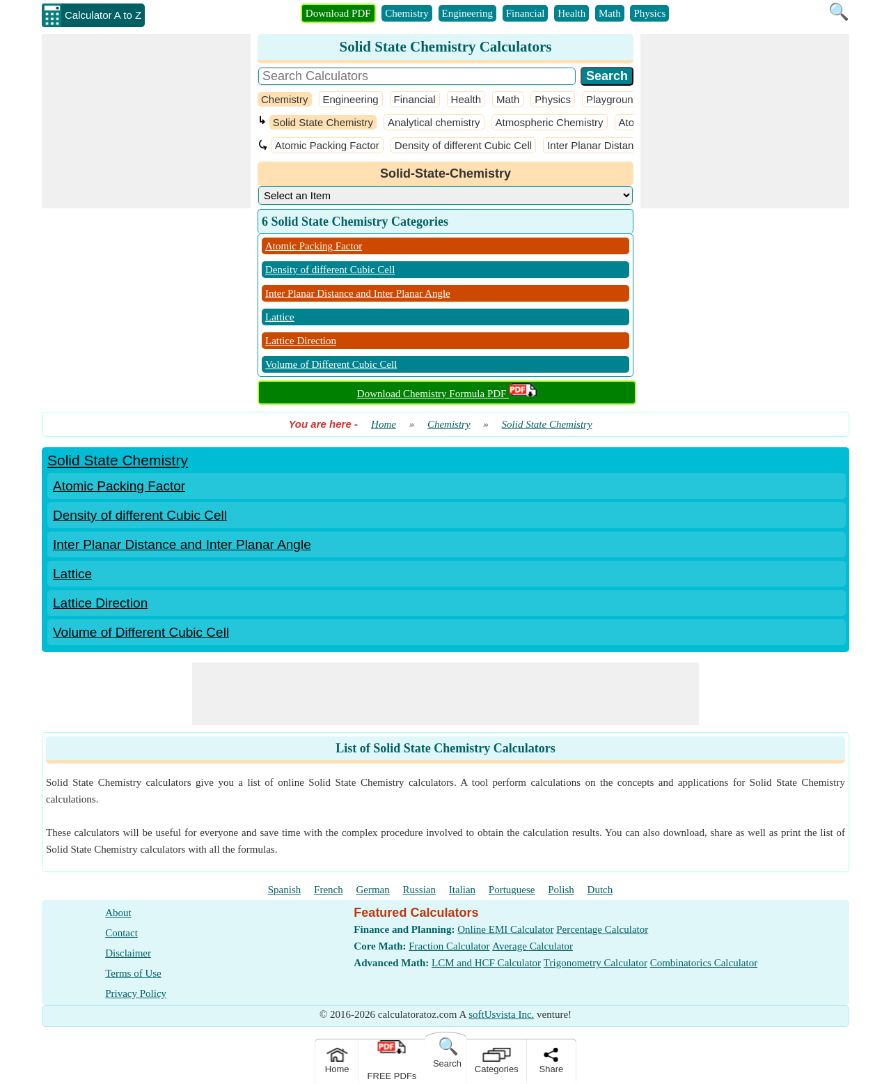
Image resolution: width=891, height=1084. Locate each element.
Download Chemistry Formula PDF (447, 393)
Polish (561, 889)
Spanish (284, 889)
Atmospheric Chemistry (550, 122)
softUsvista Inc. (501, 1014)
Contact (121, 932)
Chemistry (407, 13)
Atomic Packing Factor (327, 145)
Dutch (600, 889)
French (328, 889)
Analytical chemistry (434, 122)
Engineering (467, 13)
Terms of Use (133, 973)
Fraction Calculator (449, 946)
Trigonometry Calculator (595, 962)
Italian (462, 889)
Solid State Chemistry (323, 122)
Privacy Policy (135, 993)
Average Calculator (532, 946)
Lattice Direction (300, 340)
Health (571, 13)
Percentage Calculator (602, 929)
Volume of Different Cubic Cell (331, 364)
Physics (649, 13)
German (372, 889)
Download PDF (338, 13)
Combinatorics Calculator (704, 962)
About (118, 912)
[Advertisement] (146, 121)
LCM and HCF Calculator (486, 962)
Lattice (279, 317)
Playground (612, 99)
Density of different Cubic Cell (463, 145)
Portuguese (512, 889)
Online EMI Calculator (505, 929)
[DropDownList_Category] (445, 195)
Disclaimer (128, 953)
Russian (419, 889)
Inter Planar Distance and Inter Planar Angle (357, 293)
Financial (525, 13)
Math (610, 13)
